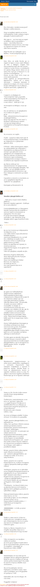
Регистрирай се (3, 584)
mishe (7, 55)
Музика (14, 9)
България (6, 9)
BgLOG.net (4, 4)
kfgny (7, 271)
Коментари (11, 9)
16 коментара (19, 8)
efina (7, 89)
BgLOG (14, 8)
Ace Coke (7, 21)
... (4, 284)
